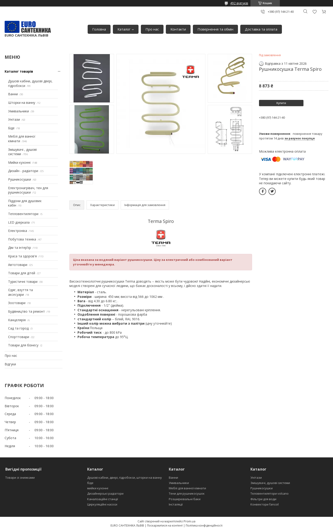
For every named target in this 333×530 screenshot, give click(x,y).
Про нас (152, 29)
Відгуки (10, 364)
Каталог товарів (19, 71)
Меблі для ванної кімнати (187, 488)
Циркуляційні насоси (102, 504)
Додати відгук (314, 12)
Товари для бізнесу (23, 345)
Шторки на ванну (21, 102)
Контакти (178, 29)
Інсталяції (176, 504)
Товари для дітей (21, 273)
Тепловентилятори (23, 214)
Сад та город (18, 328)
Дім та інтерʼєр (19, 247)
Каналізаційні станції (102, 499)
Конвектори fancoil (264, 504)
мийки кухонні (97, 488)
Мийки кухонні (19, 162)
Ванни (13, 94)
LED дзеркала (19, 222)
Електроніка (17, 230)
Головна (99, 29)
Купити (281, 103)
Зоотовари (16, 303)
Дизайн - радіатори (23, 171)
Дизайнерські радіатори (105, 493)
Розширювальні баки (184, 499)
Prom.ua (189, 521)
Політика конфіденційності (204, 525)
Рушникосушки (19, 179)
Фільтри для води (263, 499)
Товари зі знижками (20, 477)
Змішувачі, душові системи (270, 483)
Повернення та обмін (215, 29)
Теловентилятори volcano (269, 493)
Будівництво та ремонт (26, 311)
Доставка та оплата (261, 29)
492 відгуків (239, 3)
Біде (11, 128)
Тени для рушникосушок (187, 493)
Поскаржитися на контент (165, 525)
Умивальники (18, 111)
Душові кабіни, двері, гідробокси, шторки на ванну (124, 477)
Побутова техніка (22, 239)
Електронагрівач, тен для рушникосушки (28, 190)
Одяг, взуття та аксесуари (20, 292)
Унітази (14, 119)
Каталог (123, 29)
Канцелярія (17, 320)
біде (90, 483)
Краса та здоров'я (22, 256)
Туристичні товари (22, 281)
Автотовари (17, 264)
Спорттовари (18, 337)
